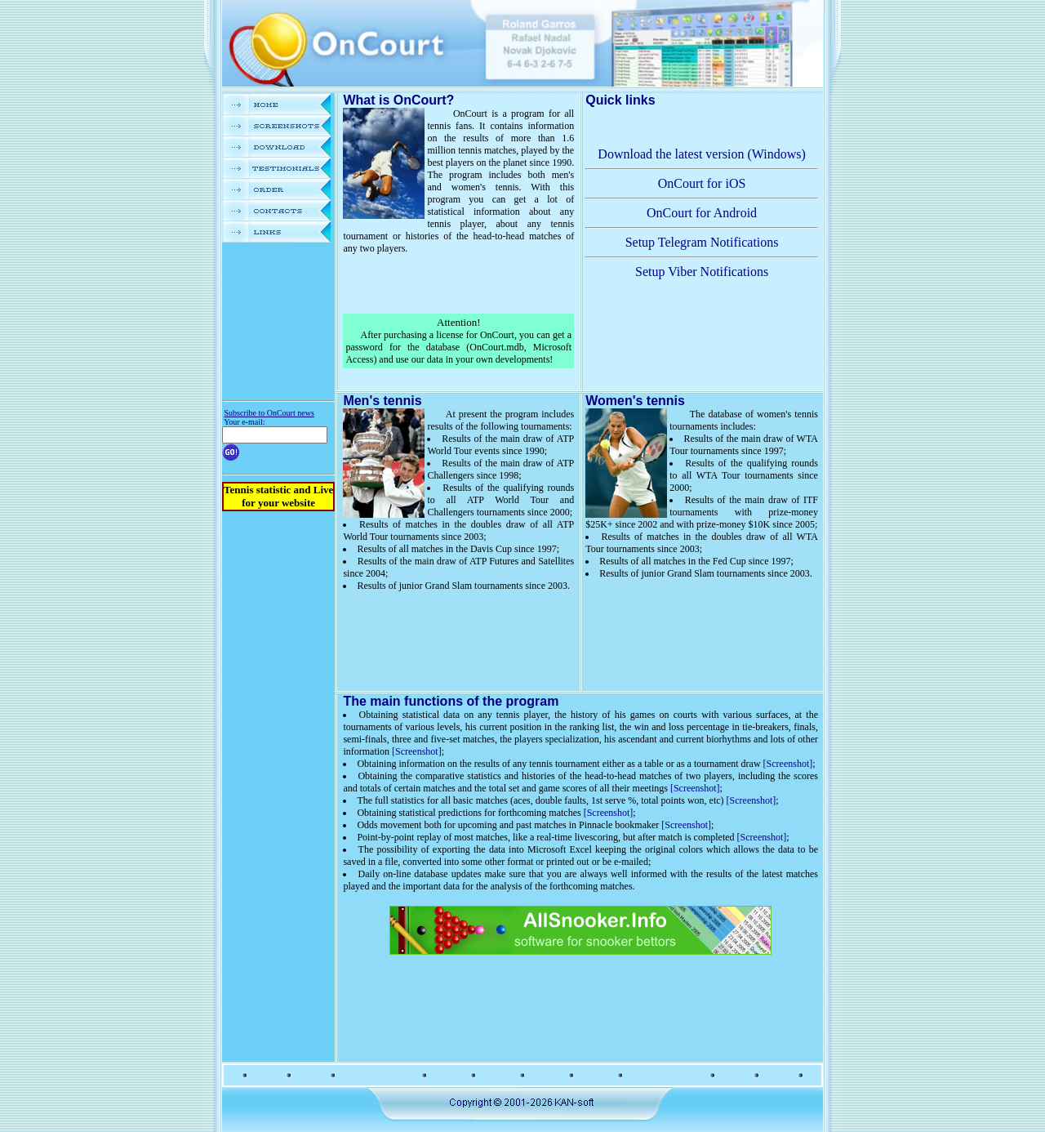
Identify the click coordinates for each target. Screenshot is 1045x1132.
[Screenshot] (417, 751)
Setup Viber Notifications (701, 272)
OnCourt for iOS (702, 183)
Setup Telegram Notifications (702, 242)
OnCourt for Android (702, 213)
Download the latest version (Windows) (701, 154)
